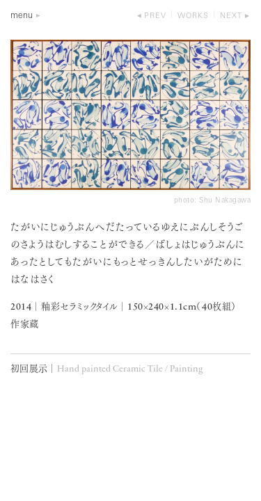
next (231, 16)
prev (155, 16)
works (193, 16)
